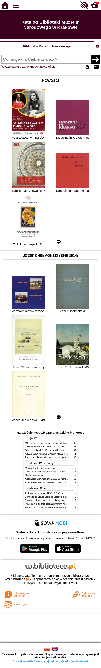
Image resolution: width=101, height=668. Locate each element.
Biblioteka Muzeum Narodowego (47, 46)
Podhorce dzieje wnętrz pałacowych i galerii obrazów (50, 457)
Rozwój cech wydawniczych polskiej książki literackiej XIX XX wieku (58, 500)
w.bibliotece (18, 579)
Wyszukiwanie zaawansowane (22, 66)
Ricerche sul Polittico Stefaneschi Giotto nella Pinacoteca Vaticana (57, 482)
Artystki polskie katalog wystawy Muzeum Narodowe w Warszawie (57, 454)
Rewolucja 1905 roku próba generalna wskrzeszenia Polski (53, 504)
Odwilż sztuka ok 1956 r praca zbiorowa (44, 450)
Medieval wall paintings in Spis (40, 468)
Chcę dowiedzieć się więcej (31, 661)
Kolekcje (49, 66)
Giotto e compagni (34, 475)
